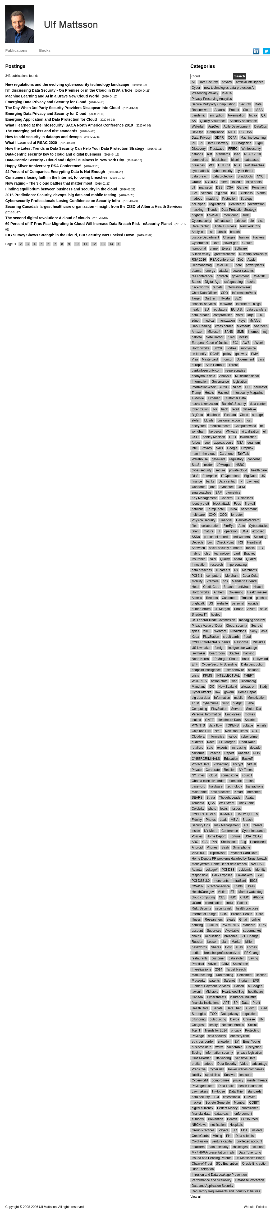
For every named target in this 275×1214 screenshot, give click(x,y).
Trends (212, 210)
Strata (211, 797)
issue (263, 609)
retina (250, 781)
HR (234, 1130)
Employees (233, 714)
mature (208, 531)
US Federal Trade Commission (214, 620)
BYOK (218, 348)
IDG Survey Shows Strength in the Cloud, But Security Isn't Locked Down (69, 235)
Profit (256, 1003)
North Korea (200, 659)
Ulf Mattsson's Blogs (249, 1158)
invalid (243, 337)
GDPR (219, 137)
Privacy (206, 448)
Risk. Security (201, 908)
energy (210, 271)
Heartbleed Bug (233, 991)
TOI (216, 1097)
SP (235, 1003)
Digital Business (225, 226)
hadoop (197, 198)
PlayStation (211, 637)
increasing (239, 747)
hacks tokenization (205, 404)
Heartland (254, 542)
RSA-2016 (260, 276)
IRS (240, 542)
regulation (249, 1014)
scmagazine (229, 775)
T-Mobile (198, 398)
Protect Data (200, 764)
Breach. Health (241, 914)
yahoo (232, 736)
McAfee (254, 320)
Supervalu (214, 930)
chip (207, 553)
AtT (246, 825)
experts (222, 747)
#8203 (224, 387)
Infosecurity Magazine (248, 393)
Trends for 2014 (216, 1030)
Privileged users (203, 1086)
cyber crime (249, 736)
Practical (198, 964)
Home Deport (216, 836)
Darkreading (224, 975)
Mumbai (239, 1102)
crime (214, 248)
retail (235, 409)
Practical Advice (218, 886)
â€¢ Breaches (254, 165)
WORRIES (199, 681)
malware (226, 304)
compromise (220, 1080)
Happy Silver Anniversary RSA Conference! (43, 166)
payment (252, 481)
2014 (218, 969)
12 (94, 244)
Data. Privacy (201, 137)
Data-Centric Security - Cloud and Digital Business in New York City (64, 160)
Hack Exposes (222, 875)
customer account (229, 420)
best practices (220, 792)
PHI (228, 1136)
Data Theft (234, 1008)
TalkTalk (243, 454)
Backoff (247, 759)
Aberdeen (261, 326)
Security (245, 104)
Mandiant (198, 686)
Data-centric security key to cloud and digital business (53, 154)
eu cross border (203, 1041)
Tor (215, 409)
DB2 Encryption (203, 1169)
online (255, 919)
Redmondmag (202, 265)
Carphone (226, 454)
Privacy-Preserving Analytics (212, 99)
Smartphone (241, 847)
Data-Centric (200, 226)
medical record (220, 426)
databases (251, 160)
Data (258, 104)
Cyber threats (216, 997)
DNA (245, 531)
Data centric (226, 481)
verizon (206, 193)
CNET (209, 720)
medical (209, 320)
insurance (198, 559)
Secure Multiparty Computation (213, 104)
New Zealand (227, 686)
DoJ (240, 259)
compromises (222, 315)
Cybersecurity (201, 221)
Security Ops (201, 825)
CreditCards (200, 1136)
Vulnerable (234, 1047)
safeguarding (233, 282)
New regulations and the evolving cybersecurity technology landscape (67, 84)
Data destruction (252, 664)
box (209, 542)
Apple (252, 259)
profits (196, 1064)
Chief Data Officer (204, 293)
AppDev (213, 126)
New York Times (236, 731)
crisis (195, 675)
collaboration (210, 526)
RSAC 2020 (252, 154)
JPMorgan (224, 465)
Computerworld (245, 426)
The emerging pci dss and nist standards (41, 131)
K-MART (226, 814)
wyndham (198, 431)
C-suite (247, 243)
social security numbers (225, 548)
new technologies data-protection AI (229, 88)
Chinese (249, 1019)
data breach (200, 176)
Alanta (261, 193)
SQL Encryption (227, 1163)
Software (240, 248)
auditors (197, 742)
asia (264, 631)
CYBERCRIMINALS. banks (211, 642)
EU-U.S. (237, 309)
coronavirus (200, 160)
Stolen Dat (253, 709)
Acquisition (212, 936)
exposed (258, 531)
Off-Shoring (223, 1058)
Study (263, 686)
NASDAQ (257, 864)
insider (208, 465)
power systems (243, 271)
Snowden (199, 548)
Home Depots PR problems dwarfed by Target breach (229, 858)
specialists (212, 1075)
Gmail (243, 919)
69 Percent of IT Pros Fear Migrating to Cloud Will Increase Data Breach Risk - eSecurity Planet (88, 224)
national (253, 670)
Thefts (238, 886)
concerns (254, 459)
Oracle (196, 182)
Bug (243, 842)
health (196, 309)
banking (197, 925)
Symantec (226, 487)
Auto (242, 526)
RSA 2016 (199, 259)
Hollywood (260, 659)
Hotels (209, 393)
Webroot (220, 631)
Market (236, 942)
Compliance (215, 132)
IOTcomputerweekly (253, 254)
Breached (253, 792)
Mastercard (210, 359)
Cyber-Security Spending (219, 664)
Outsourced (249, 1119)
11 (85, 244)
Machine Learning (253, 137)
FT (233, 892)
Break (251, 886)
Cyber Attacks (201, 692)
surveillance (250, 1108)
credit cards (231, 637)
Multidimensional (247, 376)
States (196, 282)
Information (200, 381)
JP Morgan (222, 609)
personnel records (216, 537)
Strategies (199, 1014)
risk (210, 232)
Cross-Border (201, 1058)
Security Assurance (243, 121)
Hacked (223, 393)
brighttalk (198, 603)
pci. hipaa (198, 204)
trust (225, 703)
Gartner (242, 187)
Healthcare (236, 204)
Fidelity (197, 820)
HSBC (239, 465)
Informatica (216, 736)
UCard (196, 903)
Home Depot (247, 692)
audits (196, 953)
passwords (199, 947)
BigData (197, 415)
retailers (197, 747)
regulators (220, 309)
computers (213, 576)
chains (196, 936)
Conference (230, 831)
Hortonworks (200, 348)
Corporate (213, 770)
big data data (201, 698)
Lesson (212, 942)
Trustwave (217, 149)
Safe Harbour (215, 365)
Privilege (198, 1036)
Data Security (208, 82)
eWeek (258, 343)
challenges (240, 1147)
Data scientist (244, 1136)
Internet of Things (248, 304)
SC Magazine (241, 143)
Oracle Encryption (254, 1163)
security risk (223, 908)
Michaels (211, 991)
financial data (201, 1113)
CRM (225, 964)
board (238, 559)
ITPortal (225, 298)
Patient (242, 903)
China (233, 509)
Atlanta (196, 869)
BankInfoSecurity (234, 404)
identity (260, 869)
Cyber (196, 88)
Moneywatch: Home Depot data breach (219, 864)
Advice (212, 964)
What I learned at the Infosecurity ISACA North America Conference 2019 (69, 125)
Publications (16, 50)
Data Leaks (226, 1086)
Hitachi (258, 587)
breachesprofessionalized (222, 953)
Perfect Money (227, 1108)
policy (227, 354)
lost (248, 420)
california (198, 753)
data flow (215, 725)
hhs (225, 581)
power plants (255, 265)
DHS (195, 476)
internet (253, 332)
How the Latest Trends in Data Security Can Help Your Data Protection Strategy (74, 148)
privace (240, 221)
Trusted (246, 598)
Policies (197, 836)
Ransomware (201, 110)
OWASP (198, 886)
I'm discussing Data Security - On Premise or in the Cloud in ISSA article (68, 90)
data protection (223, 176)
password (198, 786)
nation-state (219, 681)
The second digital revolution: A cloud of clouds (47, 218)
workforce (198, 487)
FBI (261, 548)
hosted (216, 614)
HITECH (224, 165)
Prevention (215, 1119)
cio (252, 221)
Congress (198, 1025)
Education (231, 759)
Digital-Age (212, 282)
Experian (214, 398)
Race (210, 742)
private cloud (238, 470)
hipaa (253, 115)
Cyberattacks (258, 526)
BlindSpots (245, 176)
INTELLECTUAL (228, 675)
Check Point (225, 542)
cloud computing (203, 897)
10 (77, 244)
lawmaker (198, 653)
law (217, 692)
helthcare (198, 515)
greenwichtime (224, 254)
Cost (228, 947)
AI (193, 82)
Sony (253, 631)
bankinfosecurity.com (206, 370)
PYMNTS (198, 725)
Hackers (258, 237)
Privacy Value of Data (207, 625)
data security (217, 1036)
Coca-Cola (250, 576)
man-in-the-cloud (204, 454)
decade (255, 747)
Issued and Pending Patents (211, 1158)
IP (241, 481)
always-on (248, 686)
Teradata (198, 803)
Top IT (196, 1030)
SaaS (195, 465)
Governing (235, 592)
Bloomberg (248, 681)
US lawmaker (201, 648)
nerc (239, 265)
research (216, 564)
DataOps (260, 126)
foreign (219, 648)
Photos (211, 820)
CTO (255, 731)
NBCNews (199, 1125)
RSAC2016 (224, 265)
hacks (251, 282)
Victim (222, 892)
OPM (241, 487)
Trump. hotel (215, 509)
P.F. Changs (249, 936)
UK (263, 476)
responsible (200, 875)
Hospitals (236, 1125)
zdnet (195, 320)
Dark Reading (201, 326)
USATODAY (253, 836)
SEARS (197, 797)
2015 (206, 631)
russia (250, 548)
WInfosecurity (251, 149)
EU (206, 309)
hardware (216, 786)
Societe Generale (217, 1102)
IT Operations (230, 476)
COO (223, 515)
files (194, 526)
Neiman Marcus (233, 1025)
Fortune (235, 836)
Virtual (251, 764)
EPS (256, 980)
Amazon (197, 332)
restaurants (200, 958)
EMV (254, 354)
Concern (226, 498)
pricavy (236, 1030)
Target (196, 298)
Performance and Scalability (211, 1180)
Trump (196, 393)
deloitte (197, 337)
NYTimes (198, 775)
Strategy (247, 198)
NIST (231, 132)
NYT (218, 731)
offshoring (198, 1019)
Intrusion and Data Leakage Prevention (219, 1174)
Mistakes (259, 642)
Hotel (195, 587)
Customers (229, 598)
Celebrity (198, 808)
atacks (223, 271)
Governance (220, 381)
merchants (221, 881)
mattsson (205, 187)
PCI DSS (245, 132)
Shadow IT (199, 614)
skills (219, 448)
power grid (230, 243)
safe (210, 747)
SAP (218, 492)
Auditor (250, 1008)
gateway (241, 354)
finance (197, 481)
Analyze (243, 753)
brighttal (197, 215)
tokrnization (248, 437)
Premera (213, 581)
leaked (196, 720)
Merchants (249, 570)
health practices (247, 908)
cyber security (222, 171)
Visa (195, 359)
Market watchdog (251, 892)
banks (210, 481)
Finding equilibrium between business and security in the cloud (61, 189)
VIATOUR (198, 853)
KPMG (207, 675)
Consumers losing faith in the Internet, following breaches (56, 177)
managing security (252, 620)
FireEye (228, 526)
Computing (199, 709)
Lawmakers (244, 875)
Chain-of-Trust (202, 1163)
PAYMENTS (230, 925)
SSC (259, 875)
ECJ (235, 343)
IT (218, 531)
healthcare (255, 991)
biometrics (233, 492)
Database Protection (249, 1180)
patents (214, 980)
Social (252, 1025)
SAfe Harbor (214, 337)
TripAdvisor (218, 853)
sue (207, 442)
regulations (217, 204)
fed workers (241, 537)
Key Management (204, 498)
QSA (211, 803)
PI (201, 143)
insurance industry (243, 997)
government (240, 276)
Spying (196, 1052)
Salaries (250, 720)
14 (111, 244)
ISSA (259, 110)
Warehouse (200, 459)
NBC (233, 897)
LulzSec (249, 1097)
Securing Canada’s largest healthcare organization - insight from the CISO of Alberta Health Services (93, 206)
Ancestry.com (239, 1036)
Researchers (214, 919)
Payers (223, 1130)
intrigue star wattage (242, 648)
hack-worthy (200, 287)
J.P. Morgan (226, 742)
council (247, 775)
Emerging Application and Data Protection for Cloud (51, 119)
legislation (240, 381)
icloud (213, 775)
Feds (237, 503)
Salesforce (240, 964)
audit (245, 215)
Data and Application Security (212, 1186)
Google (232, 448)
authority (198, 1119)
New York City (250, 226)
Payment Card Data (243, 853)
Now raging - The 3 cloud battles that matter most (48, 183)
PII (194, 143)
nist (209, 154)
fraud (247, 637)
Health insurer (257, 592)
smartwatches (201, 492)
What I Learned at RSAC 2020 (31, 142)
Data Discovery (217, 143)
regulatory (236, 459)
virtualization (250, 431)
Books (45, 50)
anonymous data (203, 376)
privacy (227, 82)
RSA (237, 165)
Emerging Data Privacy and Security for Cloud (45, 102)
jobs (212, 487)
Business (246, 193)
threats (257, 825)
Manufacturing (202, 975)
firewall (250, 503)
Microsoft (243, 326)
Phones (212, 847)
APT (226, 1003)
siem (224, 182)
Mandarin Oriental (244, 581)
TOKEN (212, 925)
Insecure (245, 1075)
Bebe (250, 703)
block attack (221, 503)
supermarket (252, 930)
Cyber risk (217, 1069)
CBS (222, 897)
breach (235, 232)
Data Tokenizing (250, 1152)
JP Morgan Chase (225, 659)
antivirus (243, 587)
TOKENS (232, 725)
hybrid (196, 553)
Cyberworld (200, 1080)
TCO (213, 1014)
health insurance (250, 1086)
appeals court (223, 442)
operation (230, 531)
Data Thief (236, 1091)
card (237, 553)
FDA (244, 1130)
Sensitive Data (245, 1058)
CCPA (232, 137)
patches (261, 598)
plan (225, 942)
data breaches (202, 570)
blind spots (254, 182)
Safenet (229, 980)
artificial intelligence (249, 82)
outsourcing (218, 1019)
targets (218, 287)
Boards (232, 1119)
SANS (228, 332)
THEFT (249, 675)
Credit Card (211, 587)
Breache (214, 753)
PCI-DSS (228, 869)
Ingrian (244, 980)
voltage (248, 725)
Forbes (231, 348)
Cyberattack (200, 243)
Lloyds (208, 420)
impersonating (237, 564)
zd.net (237, 387)
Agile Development (236, 126)
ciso (260, 221)
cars (261, 359)
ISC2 (253, 881)
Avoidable (232, 930)
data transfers (256, 309)
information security (219, 1052)
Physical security (203, 520)
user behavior (234, 670)
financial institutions (205, 1003)
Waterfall (198, 126)
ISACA (227, 93)
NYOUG (211, 182)
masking (212, 198)
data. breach (200, 315)
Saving (253, 958)
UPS (262, 925)
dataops (197, 154)
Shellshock (228, 842)
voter (240, 315)
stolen (196, 420)
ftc (262, 426)
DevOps (197, 132)
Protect (234, 110)
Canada (197, 997)
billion (249, 942)
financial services (204, 304)
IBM (194, 193)
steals (231, 919)
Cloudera (198, 736)
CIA (205, 842)
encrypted (199, 426)
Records (212, 598)
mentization (226, 320)
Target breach (236, 969)
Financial (225, 520)
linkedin (237, 182)
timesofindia (231, 1097)
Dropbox (247, 448)
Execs (226, 248)
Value (244, 1064)
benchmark (248, 509)
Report (229, 753)
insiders (256, 1130)
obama (196, 271)
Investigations (201, 969)
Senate (218, 1008)
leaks (224, 808)
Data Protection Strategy (238, 210)
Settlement (244, 975)
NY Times (246, 770)
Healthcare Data (229, 720)
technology (222, 553)
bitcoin (235, 160)
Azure (251, 609)
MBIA (234, 820)
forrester (237, 515)
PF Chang (251, 953)
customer (218, 958)
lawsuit (196, 991)
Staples (234, 653)
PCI (211, 165)
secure (220, 470)
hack (224, 409)
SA (194, 121)
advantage (259, 1064)
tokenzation (256, 204)
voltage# (212, 869)
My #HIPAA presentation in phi (213, 1152)
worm (219, 1047)
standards (223, 154)
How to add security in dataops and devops (43, 137)
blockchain (219, 160)
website (222, 603)
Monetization (256, 698)
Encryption (253, 1047)
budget (237, 703)
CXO (212, 515)
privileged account (249, 1141)
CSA (230, 187)
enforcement (243, 1113)
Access (197, 598)
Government (245, 359)
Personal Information (206, 714)
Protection (229, 198)
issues (236, 808)
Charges (229, 237)
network (197, 509)
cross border (224, 326)
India (229, 903)
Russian (197, 942)
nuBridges (255, 986)
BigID (259, 143)
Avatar (249, 797)
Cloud (247, 110)
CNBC (244, 897)
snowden (224, 1041)
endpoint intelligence (206, 670)
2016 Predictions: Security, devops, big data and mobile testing (60, 195)
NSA (240, 442)
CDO (224, 293)
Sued (263, 1008)
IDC (211, 686)
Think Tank (246, 803)
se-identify (199, 354)
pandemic (198, 115)
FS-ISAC (213, 215)
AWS (246, 343)
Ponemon (258, 187)
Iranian (244, 237)
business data (201, 1047)
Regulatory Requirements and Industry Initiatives (226, 1191)
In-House (218, 1091)
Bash (225, 847)
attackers (198, 1147)
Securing (260, 537)
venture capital (222, 1141)
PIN (214, 842)
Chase (238, 609)
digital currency (202, 1108)
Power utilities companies (246, 1069)
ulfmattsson (223, 221)
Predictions (238, 631)
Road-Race (247, 742)
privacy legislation (249, 1052)
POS (256, 753)
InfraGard (239, 881)
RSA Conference (221, 259)
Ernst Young (251, 1041)
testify (213, 1025)
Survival (229, 1075)
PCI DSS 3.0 (201, 881)
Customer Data (235, 398)
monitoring (231, 215)
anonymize (248, 348)
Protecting (252, 1030)
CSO (195, 437)
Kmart (238, 792)
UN (261, 1019)
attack (221, 232)
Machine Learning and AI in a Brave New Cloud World (52, 96)
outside (253, 603)
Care (259, 914)
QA (263, 115)
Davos (234, 1019)
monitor (227, 359)
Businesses (245, 498)
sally (212, 559)
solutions (258, 1147)
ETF (195, 664)
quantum (254, 442)
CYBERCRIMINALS (206, 759)
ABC (195, 842)
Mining (217, 1136)
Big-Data (250, 476)
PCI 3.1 (197, 576)
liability (196, 1075)
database (213, 415)
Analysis (225, 376)
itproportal (199, 248)
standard (249, 925)
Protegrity (198, 980)
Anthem (219, 592)
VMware (231, 431)
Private (196, 770)
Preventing (220, 764)
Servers (236, 709)
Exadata (230, 415)
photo (212, 808)
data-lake (249, 409)
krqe (251, 315)
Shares (216, 947)
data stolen (236, 958)
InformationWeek (239, 287)
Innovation (199, 564)
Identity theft (200, 503)
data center (258, 404)
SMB (240, 332)
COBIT (254, 1102)
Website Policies (255, 1207)
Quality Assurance (213, 121)
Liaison (239, 986)
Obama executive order (208, 781)
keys (242, 320)
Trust (195, 703)
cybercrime (210, 703)
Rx (236, 570)
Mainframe (199, 792)
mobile (238, 698)
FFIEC (232, 149)
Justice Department (205, 237)
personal (238, 603)
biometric (235, 781)
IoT (233, 193)
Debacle (197, 542)
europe (196, 365)
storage (257, 415)
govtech (222, 276)
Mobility (197, 581)
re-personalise (235, 370)
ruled (231, 337)
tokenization (236, 115)
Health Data (200, 1008)
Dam (216, 243)
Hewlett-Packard (247, 520)
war (234, 681)
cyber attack (200, 171)
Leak (223, 820)
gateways (218, 459)
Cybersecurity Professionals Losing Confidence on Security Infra (62, 201)
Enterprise (210, 476)
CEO (232, 437)
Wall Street (226, 803)
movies (250, 714)
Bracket (249, 553)
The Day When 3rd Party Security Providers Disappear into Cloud (62, 108)
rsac (237, 154)
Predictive (199, 1069)
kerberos (215, 431)
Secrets (256, 625)
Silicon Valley (201, 254)
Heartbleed (258, 842)
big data (221, 193)
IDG (260, 315)
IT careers (223, 570)
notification (218, 1125)
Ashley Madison (214, 437)
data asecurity (218, 1147)
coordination (213, 903)
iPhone (258, 897)
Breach (228, 587)
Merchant (232, 576)
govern (229, 692)
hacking (248, 653)
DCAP (214, 354)
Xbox (195, 637)
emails (261, 725)
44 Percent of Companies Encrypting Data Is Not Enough (55, 172)
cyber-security (202, 470)
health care (259, 470)
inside (196, 831)
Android (197, 847)
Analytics (198, 232)
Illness (196, 919)
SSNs (196, 537)
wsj (265, 332)
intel (195, 448)
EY (237, 1041)
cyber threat (244, 171)
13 (102, 244)
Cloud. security (236, 625)
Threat (233, 365)
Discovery (199, 149)
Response (241, 642)
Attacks (219, 110)
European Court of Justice (210, 343)
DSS (219, 187)
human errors (201, 609)
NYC (260, 176)
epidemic (245, 869)
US (211, 603)
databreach (222, 1113)
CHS (224, 914)
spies (195, 631)
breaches (198, 165)
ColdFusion (200, 1141)
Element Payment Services (211, 986)
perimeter (260, 387)
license (261, 975)
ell (264, 431)
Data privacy (230, 1014)
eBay (239, 947)
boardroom (217, 653)
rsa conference (202, 276)
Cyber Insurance (253, 831)
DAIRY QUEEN (247, 814)
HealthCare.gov (203, 892)
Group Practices (203, 1130)
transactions (254, 786)
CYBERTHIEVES (204, 814)
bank (245, 659)
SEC (238, 298)
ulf (193, 187)
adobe (208, 1064)
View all (195, 1197)
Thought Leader (230, 797)
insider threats (257, 1080)
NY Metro (210, 831)
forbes (196, 442)
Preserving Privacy (205, 93)
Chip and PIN (201, 731)
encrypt (238, 764)
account (197, 930)
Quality (225, 559)
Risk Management (227, 825)
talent (195, 531)
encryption (216, 115)
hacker (196, 1102)
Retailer (229, 770)
